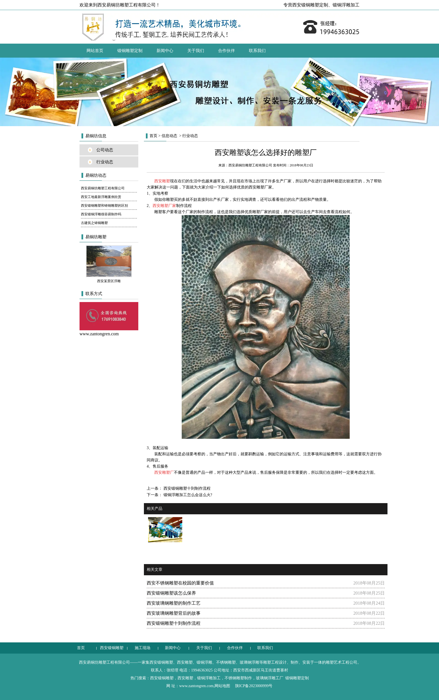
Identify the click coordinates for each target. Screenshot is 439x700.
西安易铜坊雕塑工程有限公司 (103, 188)
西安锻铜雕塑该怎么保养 (171, 593)
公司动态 (104, 150)
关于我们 (195, 50)
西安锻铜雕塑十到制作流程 (186, 488)
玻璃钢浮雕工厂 (269, 678)
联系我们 (257, 50)
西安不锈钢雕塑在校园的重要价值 (180, 583)
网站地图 (222, 686)
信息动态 (169, 136)
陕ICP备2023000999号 (254, 686)
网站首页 (95, 50)
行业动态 (104, 162)
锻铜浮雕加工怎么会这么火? (187, 495)
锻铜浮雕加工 (346, 5)
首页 (153, 136)
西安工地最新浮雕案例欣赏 (101, 197)
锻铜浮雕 (204, 662)
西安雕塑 (185, 662)
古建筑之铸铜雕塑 (94, 223)
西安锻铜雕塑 (111, 648)
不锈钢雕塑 (226, 662)
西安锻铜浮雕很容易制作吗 (101, 214)
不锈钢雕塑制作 (238, 678)
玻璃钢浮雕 (249, 662)
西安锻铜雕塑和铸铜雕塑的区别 (104, 206)
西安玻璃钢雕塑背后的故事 (173, 613)
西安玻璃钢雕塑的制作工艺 (173, 603)
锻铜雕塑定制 (130, 50)
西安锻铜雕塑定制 (310, 5)
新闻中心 (165, 50)
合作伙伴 (226, 50)
